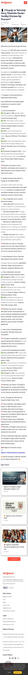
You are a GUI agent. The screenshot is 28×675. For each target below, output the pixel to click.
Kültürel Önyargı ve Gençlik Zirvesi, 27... (14, 647)
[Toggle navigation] (25, 2)
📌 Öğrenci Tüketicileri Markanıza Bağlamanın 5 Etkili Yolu (14, 547)
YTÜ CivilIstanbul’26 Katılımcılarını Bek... (14, 637)
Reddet (9, 672)
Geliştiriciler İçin (7, 608)
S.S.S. (4, 599)
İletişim (4, 602)
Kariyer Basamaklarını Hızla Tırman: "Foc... (14, 641)
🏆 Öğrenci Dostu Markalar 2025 (13, 517)
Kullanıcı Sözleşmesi (8, 618)
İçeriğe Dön (14, 559)
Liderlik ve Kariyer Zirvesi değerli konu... (14, 644)
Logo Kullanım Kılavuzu (9, 611)
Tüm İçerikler (6, 650)
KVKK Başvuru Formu (8, 624)
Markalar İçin (15, 24)
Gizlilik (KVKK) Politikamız (9, 621)
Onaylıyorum (17, 672)
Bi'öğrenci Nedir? (7, 596)
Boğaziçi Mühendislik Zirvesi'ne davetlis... (13, 634)
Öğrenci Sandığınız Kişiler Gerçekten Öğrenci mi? (12, 488)
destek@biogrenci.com (9, 577)
